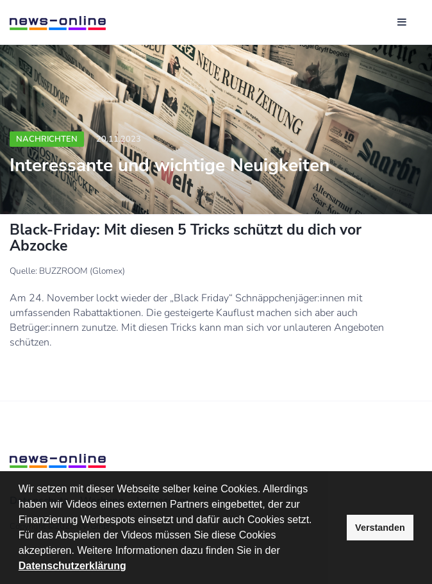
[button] (285, 552)
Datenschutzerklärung (72, 565)
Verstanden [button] (380, 527)
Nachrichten (47, 139)
